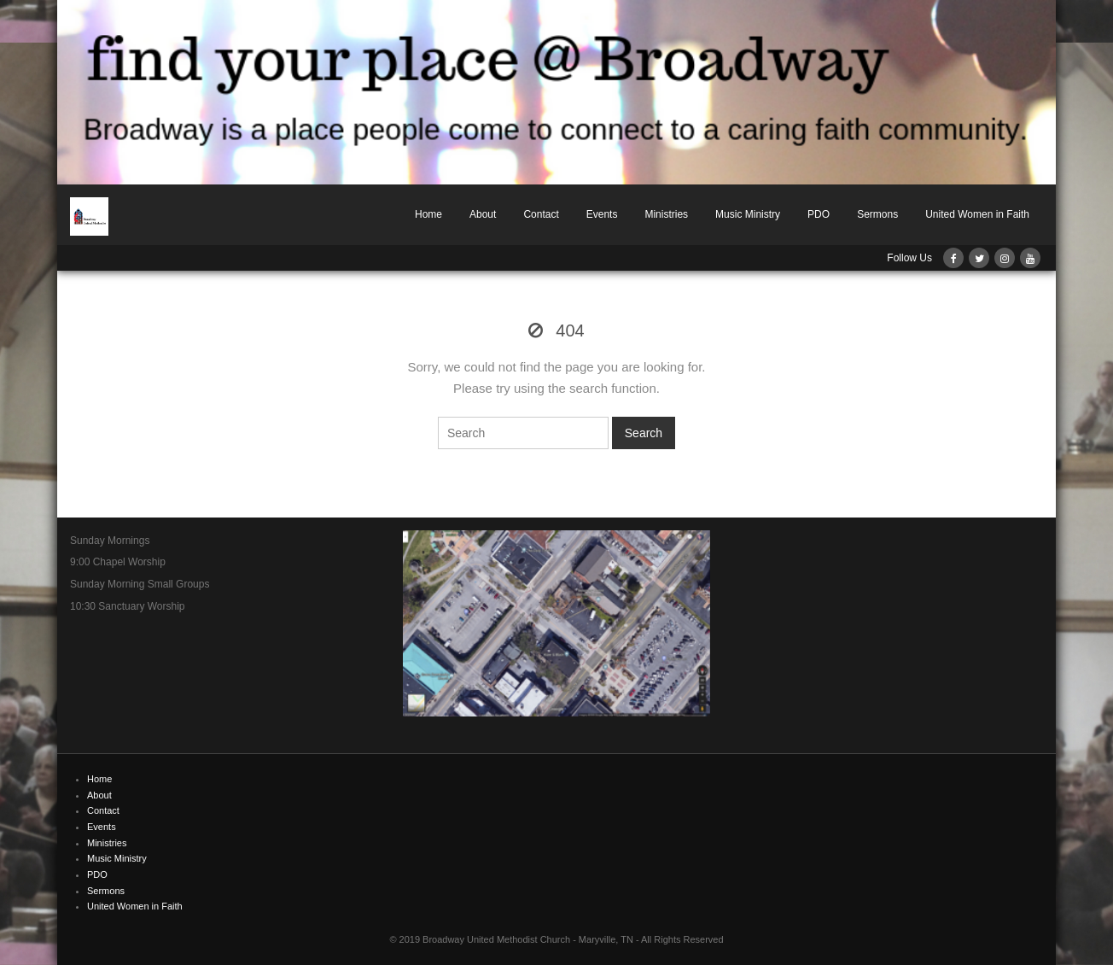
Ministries (666, 214)
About (482, 214)
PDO (818, 214)
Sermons (877, 214)
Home (428, 214)
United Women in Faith (977, 214)
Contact (540, 214)
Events (602, 214)
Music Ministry (747, 214)
